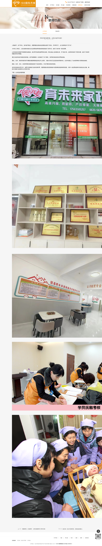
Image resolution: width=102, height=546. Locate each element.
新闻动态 (80, 5)
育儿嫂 (62, 5)
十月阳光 (29, 540)
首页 (47, 5)
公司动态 (45, 31)
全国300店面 (87, 5)
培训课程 (68, 5)
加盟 (76, 537)
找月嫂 (57, 5)
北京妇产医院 (23, 540)
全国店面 (87, 537)
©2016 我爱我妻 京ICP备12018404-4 (64, 543)
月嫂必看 (57, 31)
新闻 (81, 537)
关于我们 (52, 5)
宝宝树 (18, 540)
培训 (72, 537)
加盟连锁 (74, 5)
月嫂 (61, 537)
